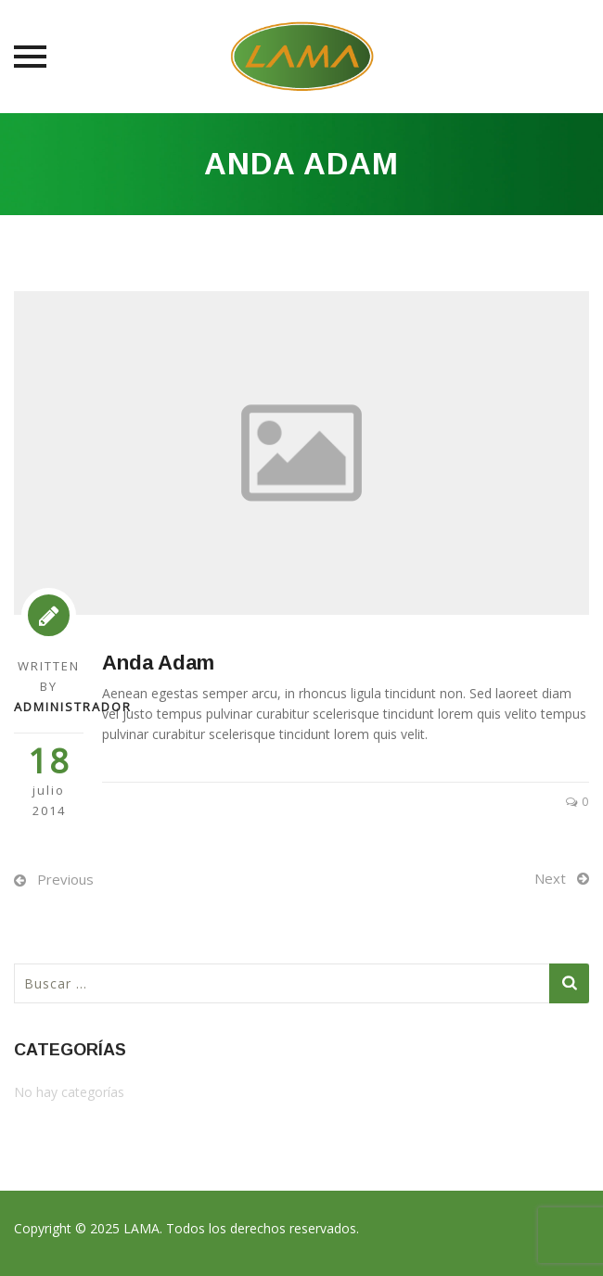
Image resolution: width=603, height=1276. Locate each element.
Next (550, 878)
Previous (65, 879)
